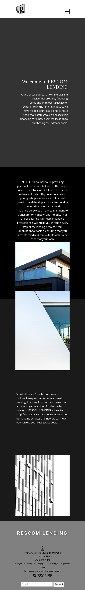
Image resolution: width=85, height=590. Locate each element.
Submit (59, 584)
